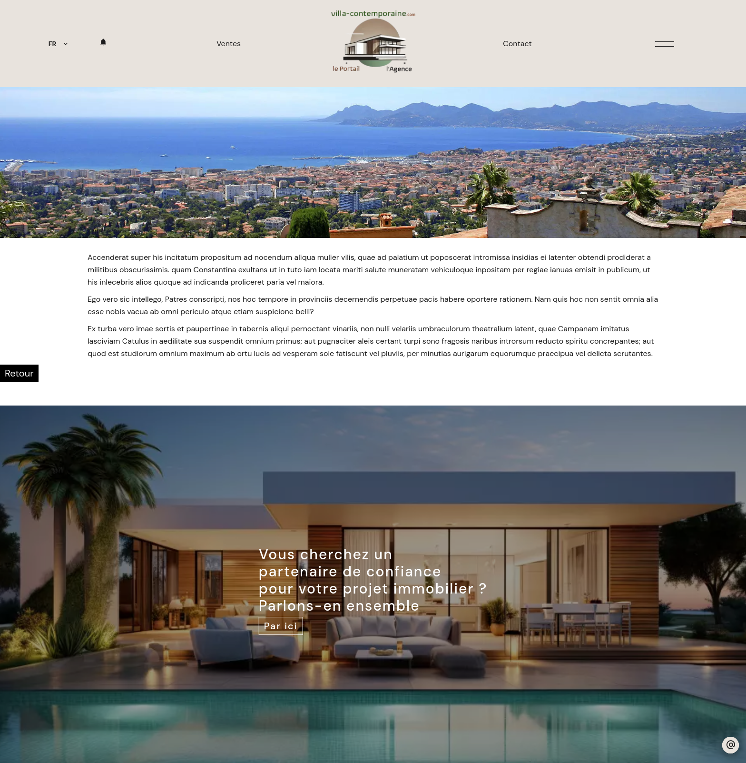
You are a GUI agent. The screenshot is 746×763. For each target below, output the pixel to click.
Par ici (281, 626)
